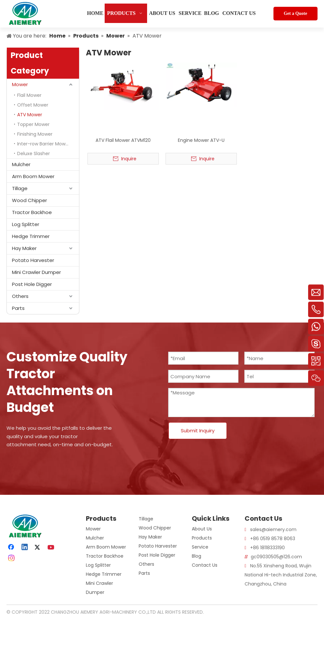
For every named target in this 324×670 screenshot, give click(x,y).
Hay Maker (24, 248)
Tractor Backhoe (32, 212)
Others (20, 296)
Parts (18, 308)
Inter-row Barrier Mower (43, 144)
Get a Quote (295, 13)
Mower (20, 84)
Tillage (20, 188)
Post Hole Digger (32, 284)
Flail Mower (29, 95)
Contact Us (204, 565)
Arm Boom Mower (33, 176)
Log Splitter (25, 224)
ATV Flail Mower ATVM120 (123, 140)
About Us (202, 529)
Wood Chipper (29, 200)
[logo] (11, 519)
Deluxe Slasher (33, 153)
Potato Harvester (33, 260)
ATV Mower (29, 114)
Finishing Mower (34, 134)
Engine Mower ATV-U (201, 140)
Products (202, 538)
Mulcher (21, 164)
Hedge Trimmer (31, 236)
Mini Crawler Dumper (36, 272)
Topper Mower (33, 124)
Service (200, 547)
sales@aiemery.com (273, 529)
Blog (196, 556)
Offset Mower (32, 105)
